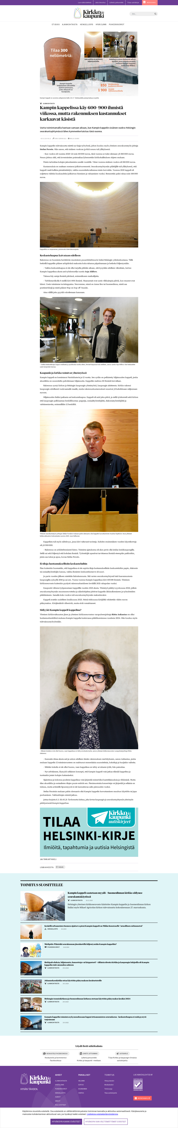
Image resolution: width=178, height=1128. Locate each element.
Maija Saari (74, 138)
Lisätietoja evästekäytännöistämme (102, 1114)
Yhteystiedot (109, 1081)
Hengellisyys (60, 1093)
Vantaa (81, 1093)
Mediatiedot (108, 1085)
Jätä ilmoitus (100, 2)
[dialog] (89, 1118)
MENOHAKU (151, 2)
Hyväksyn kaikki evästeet (66, 1121)
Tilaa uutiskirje (133, 2)
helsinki (60, 867)
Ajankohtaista (61, 1081)
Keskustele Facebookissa (57, 1053)
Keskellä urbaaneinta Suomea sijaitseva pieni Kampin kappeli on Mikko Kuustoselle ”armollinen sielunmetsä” (93, 926)
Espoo (81, 1085)
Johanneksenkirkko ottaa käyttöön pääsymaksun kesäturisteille (73, 981)
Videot (57, 1101)
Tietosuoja (108, 1089)
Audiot (58, 1097)
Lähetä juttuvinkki (116, 2)
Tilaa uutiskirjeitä (110, 1093)
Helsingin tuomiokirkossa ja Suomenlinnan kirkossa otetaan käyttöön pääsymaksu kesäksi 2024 (87, 999)
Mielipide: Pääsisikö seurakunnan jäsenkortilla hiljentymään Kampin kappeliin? (80, 944)
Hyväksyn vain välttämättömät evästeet (105, 1122)
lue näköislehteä (141, 1074)
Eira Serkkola (60, 138)
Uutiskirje (124, 1053)
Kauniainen (82, 1089)
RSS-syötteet (60, 1105)
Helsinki (81, 1081)
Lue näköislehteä (84, 2)
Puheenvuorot (61, 1089)
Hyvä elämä (59, 1085)
